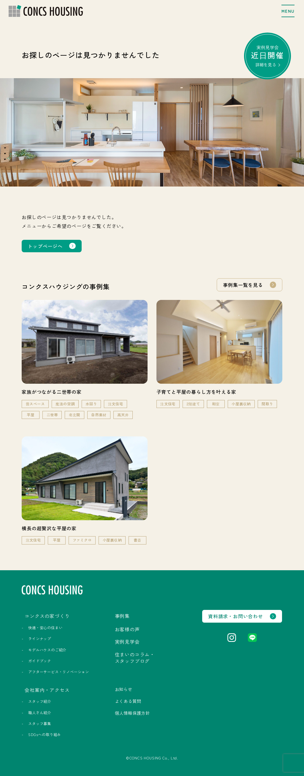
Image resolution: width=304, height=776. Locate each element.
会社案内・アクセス (47, 689)
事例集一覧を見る (243, 284)
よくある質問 (128, 701)
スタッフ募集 (39, 723)
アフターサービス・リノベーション (58, 671)
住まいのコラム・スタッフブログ (135, 657)
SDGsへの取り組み (44, 734)
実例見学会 (267, 55)
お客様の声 (127, 629)
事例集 (122, 615)
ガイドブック (39, 660)
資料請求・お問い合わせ (235, 616)
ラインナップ (39, 638)
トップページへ (45, 246)
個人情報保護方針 (132, 713)
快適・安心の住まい (45, 627)
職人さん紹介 (39, 712)
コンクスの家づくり (47, 615)
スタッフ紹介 (39, 701)
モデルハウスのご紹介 (47, 650)
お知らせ (123, 689)
